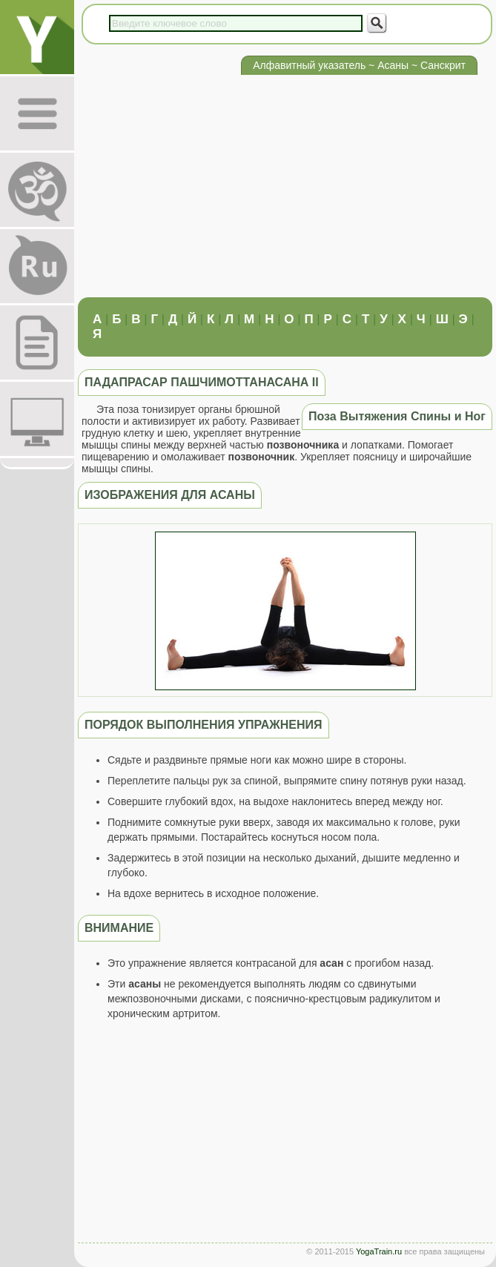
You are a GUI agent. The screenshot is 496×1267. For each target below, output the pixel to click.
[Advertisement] (285, 186)
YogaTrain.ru (379, 1251)
